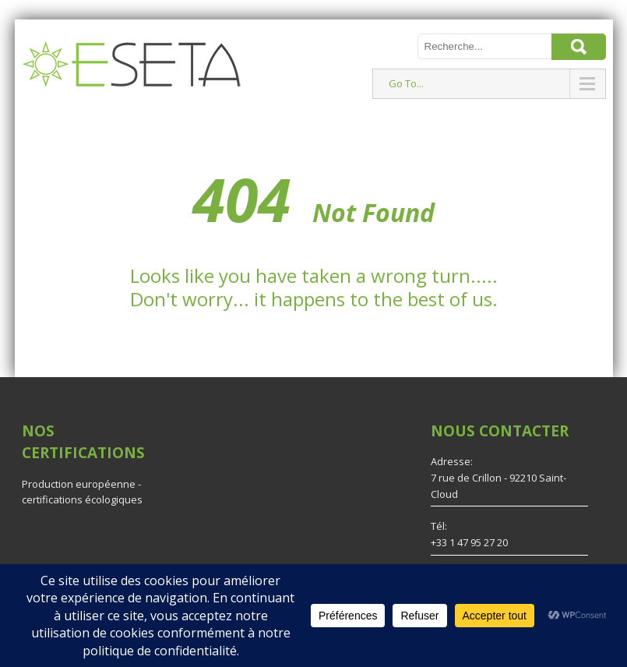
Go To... (406, 83)
